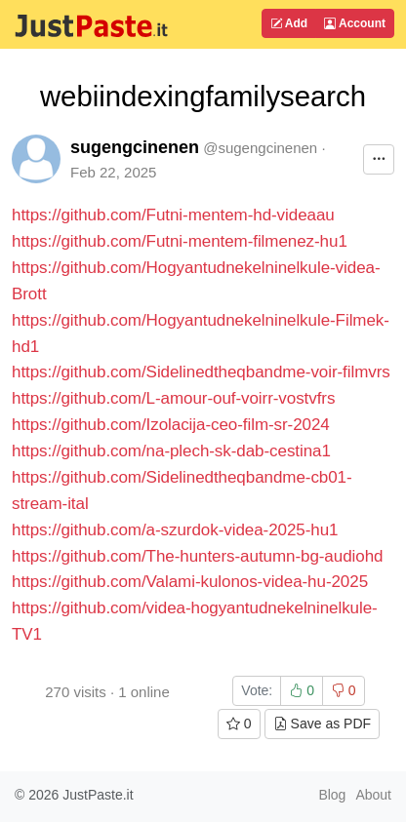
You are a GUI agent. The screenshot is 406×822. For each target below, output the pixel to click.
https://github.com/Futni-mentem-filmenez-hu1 (179, 241)
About (373, 794)
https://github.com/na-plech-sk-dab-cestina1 (171, 451)
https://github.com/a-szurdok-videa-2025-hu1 (175, 530)
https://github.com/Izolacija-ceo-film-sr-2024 (171, 424)
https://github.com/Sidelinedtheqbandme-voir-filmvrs (201, 372)
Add (288, 23)
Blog (331, 794)
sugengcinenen (134, 147)
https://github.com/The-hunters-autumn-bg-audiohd (197, 556)
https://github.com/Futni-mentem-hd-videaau (173, 215)
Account (355, 23)
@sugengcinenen (260, 147)
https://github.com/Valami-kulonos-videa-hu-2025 (190, 581)
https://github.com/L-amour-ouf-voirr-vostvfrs (173, 398)
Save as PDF (322, 723)
